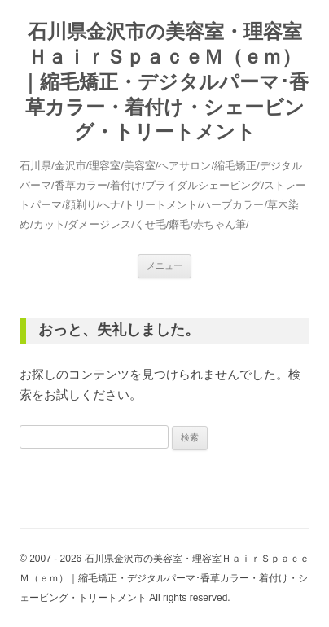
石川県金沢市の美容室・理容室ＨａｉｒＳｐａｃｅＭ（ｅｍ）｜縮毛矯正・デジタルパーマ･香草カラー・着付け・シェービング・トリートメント (164, 81)
